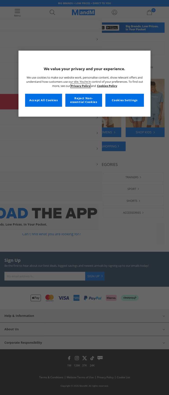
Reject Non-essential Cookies (83, 100)
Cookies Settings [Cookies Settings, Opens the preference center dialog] (124, 100)
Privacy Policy (80, 86)
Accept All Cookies (43, 100)
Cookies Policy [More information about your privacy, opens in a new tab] (107, 86)
